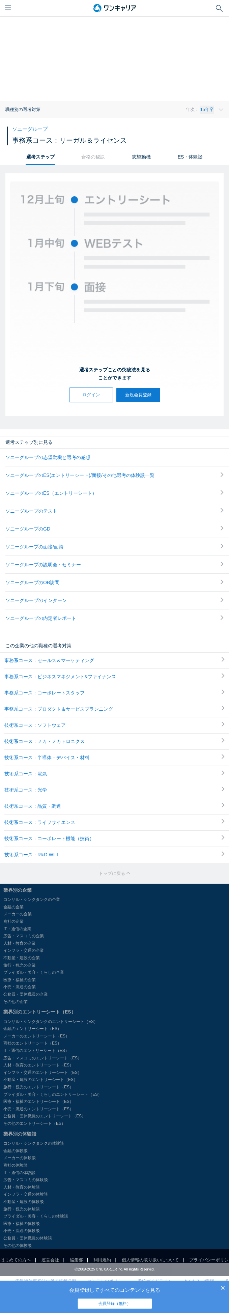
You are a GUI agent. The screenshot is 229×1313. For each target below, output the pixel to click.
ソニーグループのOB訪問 (114, 582)
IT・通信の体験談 (19, 1172)
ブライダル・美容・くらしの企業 (33, 972)
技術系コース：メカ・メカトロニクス (114, 741)
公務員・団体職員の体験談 (27, 1238)
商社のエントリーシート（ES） (32, 1043)
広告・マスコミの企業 (23, 936)
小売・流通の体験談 (21, 1230)
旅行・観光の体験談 (21, 1209)
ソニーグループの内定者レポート (114, 618)
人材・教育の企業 (19, 943)
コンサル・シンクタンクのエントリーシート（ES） (50, 1021)
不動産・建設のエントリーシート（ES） (40, 1079)
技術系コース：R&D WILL (114, 854)
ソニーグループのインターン (114, 600)
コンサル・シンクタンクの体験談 (33, 1143)
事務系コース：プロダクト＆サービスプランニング (114, 709)
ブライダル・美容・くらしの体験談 (35, 1216)
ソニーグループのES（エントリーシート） (114, 493)
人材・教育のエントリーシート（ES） (38, 1065)
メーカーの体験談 (19, 1157)
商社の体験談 (15, 1165)
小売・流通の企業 (19, 986)
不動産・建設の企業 (21, 957)
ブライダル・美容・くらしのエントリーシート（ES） (52, 1094)
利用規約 (102, 1259)
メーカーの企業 (17, 914)
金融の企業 (13, 907)
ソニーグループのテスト (114, 511)
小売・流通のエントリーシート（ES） (38, 1109)
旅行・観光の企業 (19, 965)
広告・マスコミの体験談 (25, 1179)
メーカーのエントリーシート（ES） (36, 1036)
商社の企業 (13, 921)
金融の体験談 (15, 1150)
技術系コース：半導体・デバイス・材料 (114, 757)
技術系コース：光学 (114, 790)
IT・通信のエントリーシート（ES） (36, 1050)
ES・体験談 (190, 157)
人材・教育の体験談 (21, 1187)
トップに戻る (115, 873)
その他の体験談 (17, 1245)
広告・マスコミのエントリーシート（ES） (42, 1058)
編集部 (76, 1259)
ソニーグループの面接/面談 (114, 546)
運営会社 (50, 1259)
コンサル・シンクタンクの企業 (31, 899)
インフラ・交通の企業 (23, 950)
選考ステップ (40, 157)
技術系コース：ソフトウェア (114, 725)
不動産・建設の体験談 (23, 1201)
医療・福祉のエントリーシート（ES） (38, 1101)
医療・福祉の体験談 (21, 1223)
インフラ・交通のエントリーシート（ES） (42, 1072)
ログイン (91, 394)
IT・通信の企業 (17, 928)
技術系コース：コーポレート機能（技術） (114, 838)
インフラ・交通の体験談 (25, 1194)
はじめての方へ (15, 1259)
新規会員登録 (138, 394)
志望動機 (141, 157)
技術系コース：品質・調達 (114, 806)
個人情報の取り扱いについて (150, 1259)
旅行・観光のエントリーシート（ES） (38, 1087)
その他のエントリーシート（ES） (34, 1123)
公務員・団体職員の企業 (25, 994)
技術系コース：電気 (114, 773)
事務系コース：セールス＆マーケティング (114, 660)
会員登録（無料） (114, 1303)
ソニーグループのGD (114, 529)
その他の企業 (15, 1001)
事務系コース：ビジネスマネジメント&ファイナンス (114, 676)
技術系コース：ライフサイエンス (114, 822)
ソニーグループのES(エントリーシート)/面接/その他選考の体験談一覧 (114, 475)
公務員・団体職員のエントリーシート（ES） (44, 1116)
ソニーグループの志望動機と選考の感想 (47, 457)
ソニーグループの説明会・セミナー (114, 564)
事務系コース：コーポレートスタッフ (114, 692)
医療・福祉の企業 (19, 979)
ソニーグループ (30, 129)
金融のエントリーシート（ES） (32, 1028)
